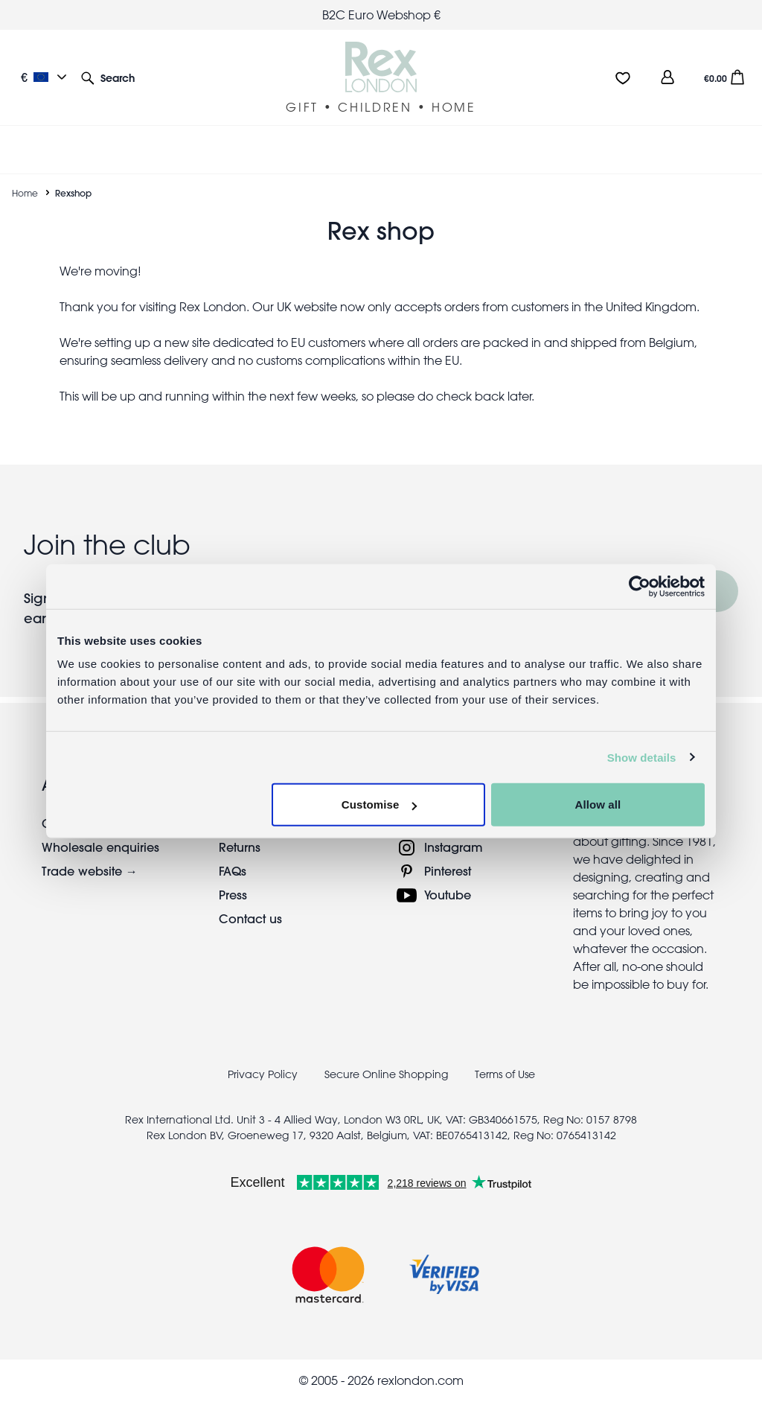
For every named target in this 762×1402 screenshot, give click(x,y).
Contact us (250, 918)
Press (233, 894)
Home (25, 193)
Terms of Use (505, 1074)
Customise (379, 804)
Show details (641, 757)
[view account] (667, 77)
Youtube (447, 894)
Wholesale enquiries (100, 847)
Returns (239, 847)
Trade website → (90, 871)
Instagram (453, 847)
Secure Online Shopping (387, 1074)
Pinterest (447, 871)
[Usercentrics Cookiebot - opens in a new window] (639, 586)
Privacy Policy (263, 1074)
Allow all (598, 804)
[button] (108, 77)
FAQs (232, 871)
